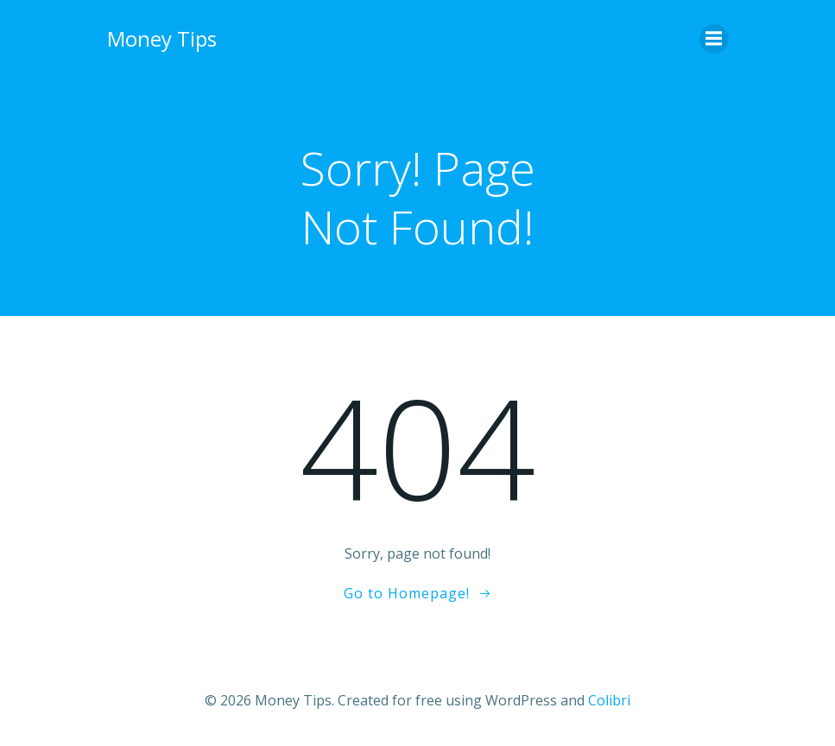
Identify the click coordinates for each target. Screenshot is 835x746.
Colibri (609, 700)
